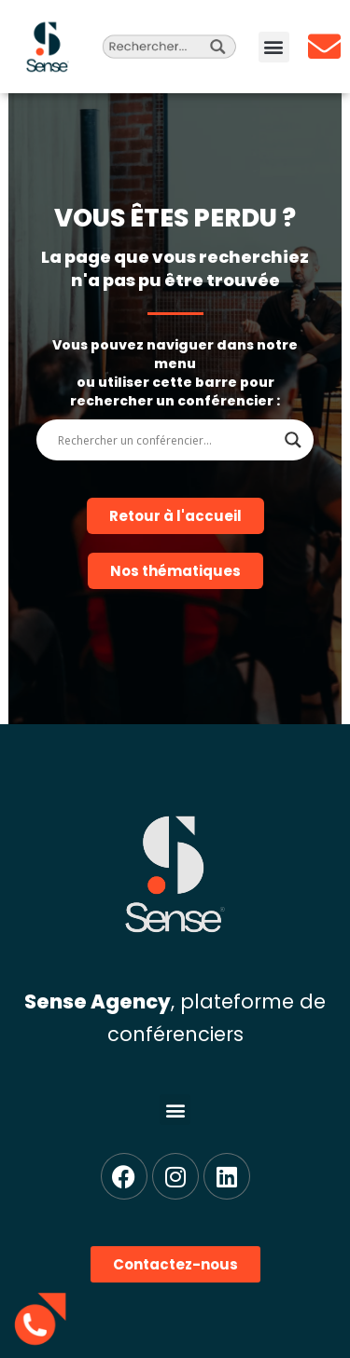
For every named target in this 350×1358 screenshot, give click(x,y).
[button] (274, 47)
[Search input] (167, 440)
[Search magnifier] (293, 440)
